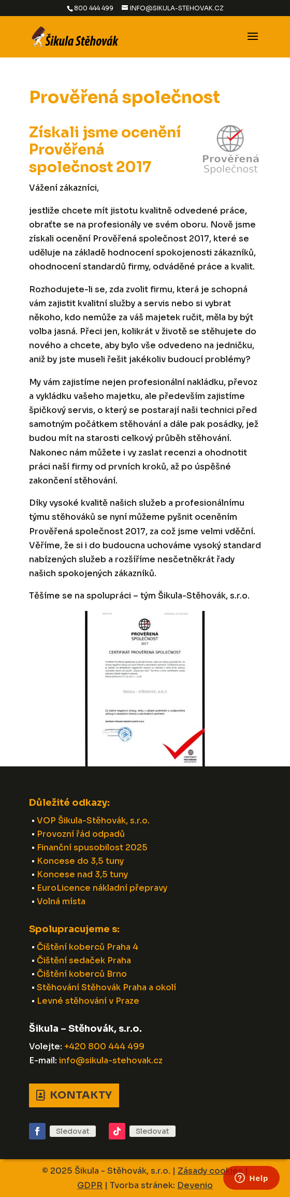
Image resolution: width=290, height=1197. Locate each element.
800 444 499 (93, 8)
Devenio (195, 1185)
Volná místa (61, 901)
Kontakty (81, 1095)
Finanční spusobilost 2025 (92, 847)
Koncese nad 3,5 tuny (82, 874)
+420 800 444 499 (104, 1046)
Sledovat (73, 1131)
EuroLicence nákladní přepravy (102, 887)
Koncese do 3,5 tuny (80, 861)
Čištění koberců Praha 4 (87, 947)
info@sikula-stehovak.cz (111, 1060)
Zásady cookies (210, 1170)
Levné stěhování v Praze (88, 1000)
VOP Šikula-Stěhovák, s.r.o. (93, 820)
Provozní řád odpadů (81, 834)
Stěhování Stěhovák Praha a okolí (106, 987)
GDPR (90, 1185)
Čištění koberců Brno (82, 973)
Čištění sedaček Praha (84, 960)
